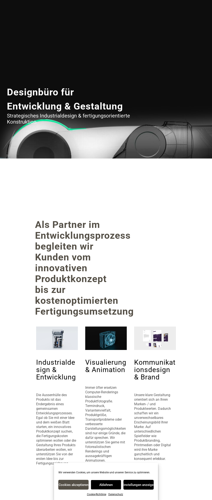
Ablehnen (106, 485)
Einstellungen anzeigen (138, 485)
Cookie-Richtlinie (96, 494)
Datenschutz (115, 494)
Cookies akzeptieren (73, 485)
